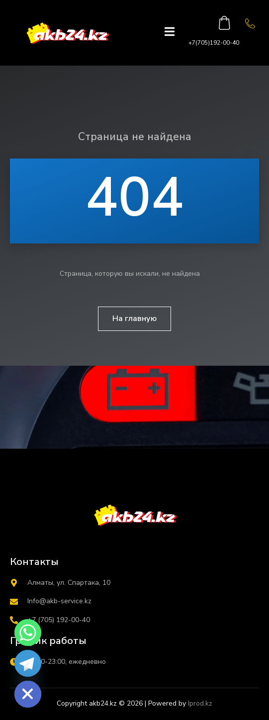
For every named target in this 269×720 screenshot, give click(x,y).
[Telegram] (27, 663)
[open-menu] (169, 32)
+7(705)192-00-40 (213, 43)
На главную (134, 318)
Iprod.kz (200, 703)
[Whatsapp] (27, 632)
